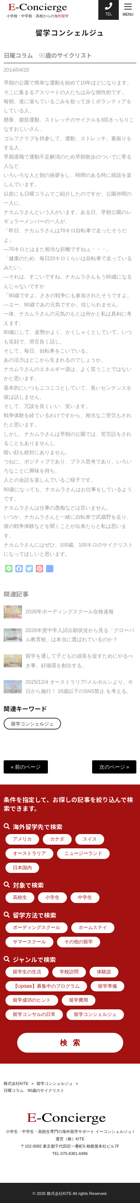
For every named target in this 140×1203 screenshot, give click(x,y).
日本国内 (22, 867)
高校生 (20, 897)
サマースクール (29, 941)
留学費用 (78, 1000)
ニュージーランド (83, 853)
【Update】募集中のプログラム (46, 986)
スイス (90, 839)
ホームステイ (93, 927)
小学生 (52, 897)
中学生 (85, 897)
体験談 (104, 972)
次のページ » (114, 767)
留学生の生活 (27, 972)
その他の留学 (78, 941)
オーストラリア (29, 853)
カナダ (57, 839)
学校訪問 (69, 972)
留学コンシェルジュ (32, 724)
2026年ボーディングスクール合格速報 (70, 615)
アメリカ (22, 839)
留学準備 (107, 986)
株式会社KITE (16, 1083)
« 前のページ (26, 767)
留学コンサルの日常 (34, 1014)
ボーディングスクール (36, 927)
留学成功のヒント (32, 1000)
